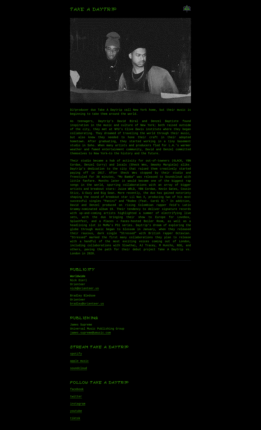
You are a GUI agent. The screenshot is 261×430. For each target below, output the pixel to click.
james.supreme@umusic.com (90, 332)
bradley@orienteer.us (87, 303)
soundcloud (78, 368)
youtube (76, 411)
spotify (76, 353)
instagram (77, 403)
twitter (76, 396)
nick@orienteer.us (84, 288)
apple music (79, 361)
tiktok (75, 418)
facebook (77, 389)
